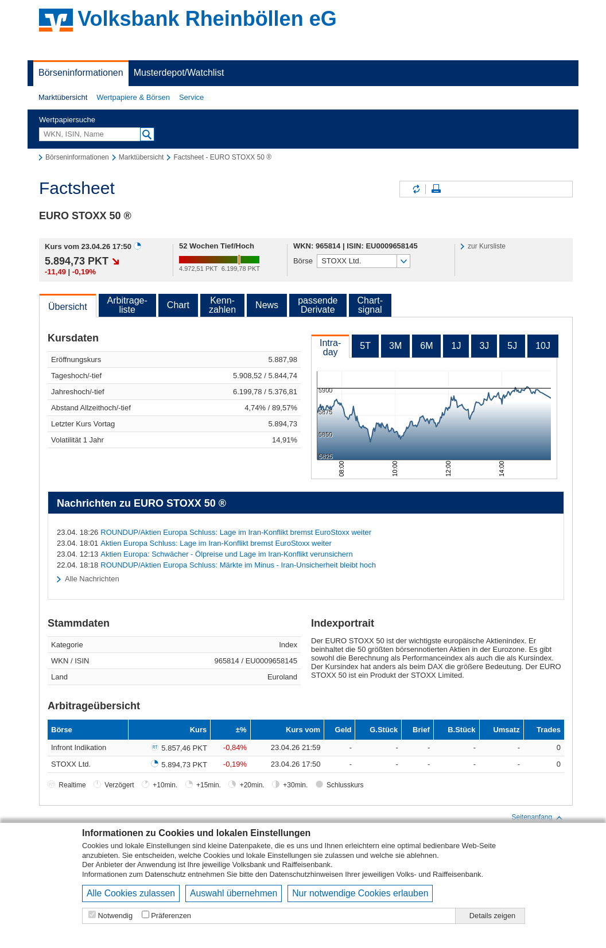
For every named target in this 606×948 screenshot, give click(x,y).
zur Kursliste (487, 246)
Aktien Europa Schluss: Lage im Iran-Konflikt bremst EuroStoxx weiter (215, 543)
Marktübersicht (62, 97)
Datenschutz (165, 874)
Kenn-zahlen (222, 305)
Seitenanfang (537, 817)
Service (191, 97)
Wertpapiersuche (67, 119)
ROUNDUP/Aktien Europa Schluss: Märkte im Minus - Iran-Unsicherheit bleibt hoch (238, 565)
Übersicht (67, 307)
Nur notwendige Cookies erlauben (360, 893)
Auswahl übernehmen (233, 893)
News (266, 305)
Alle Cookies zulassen (131, 893)
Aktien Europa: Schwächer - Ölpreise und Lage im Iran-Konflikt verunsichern (226, 554)
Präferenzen (171, 915)
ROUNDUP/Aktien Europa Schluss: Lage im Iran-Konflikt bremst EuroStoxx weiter (235, 532)
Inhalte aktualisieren (415, 189)
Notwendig (115, 915)
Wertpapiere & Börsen (133, 97)
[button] (63, 97)
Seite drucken (436, 189)
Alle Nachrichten (92, 578)
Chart (178, 305)
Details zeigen (492, 915)
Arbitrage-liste (127, 305)
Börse (303, 261)
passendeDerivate (317, 305)
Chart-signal (370, 305)
